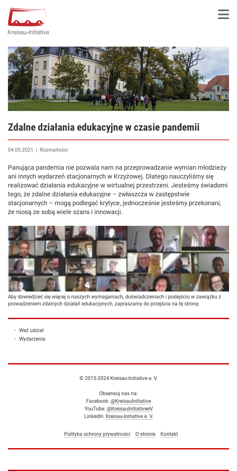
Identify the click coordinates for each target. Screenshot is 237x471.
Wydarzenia (32, 339)
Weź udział (31, 330)
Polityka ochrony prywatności (97, 434)
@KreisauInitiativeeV (130, 409)
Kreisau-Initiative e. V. (129, 416)
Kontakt (169, 434)
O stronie (145, 434)
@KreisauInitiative (131, 401)
